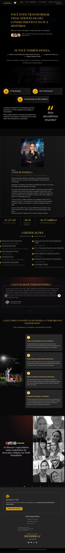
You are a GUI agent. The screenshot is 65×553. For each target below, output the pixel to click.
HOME (21, 2)
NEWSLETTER (59, 3)
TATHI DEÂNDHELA (43, 2)
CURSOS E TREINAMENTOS (31, 2)
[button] (5, 296)
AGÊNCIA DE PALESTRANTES (55, 2)
